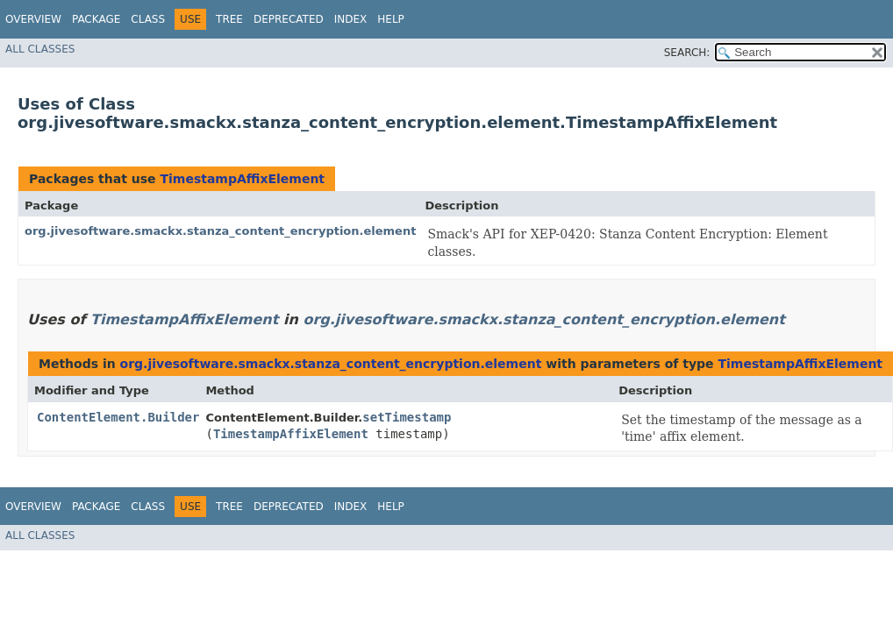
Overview (33, 19)
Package (96, 19)
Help (390, 19)
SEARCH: (687, 52)
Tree (229, 19)
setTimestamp (406, 417)
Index (351, 19)
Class (148, 19)
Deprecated (289, 19)
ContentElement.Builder (118, 417)
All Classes (40, 49)
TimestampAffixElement (242, 179)
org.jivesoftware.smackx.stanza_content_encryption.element (220, 231)
